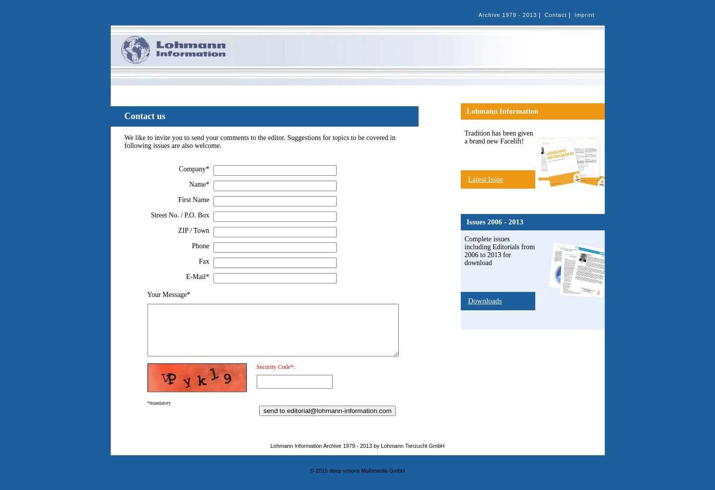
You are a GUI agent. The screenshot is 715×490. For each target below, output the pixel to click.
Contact (556, 15)
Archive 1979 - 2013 (508, 15)
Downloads (485, 301)
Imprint (584, 15)
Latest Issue (485, 179)
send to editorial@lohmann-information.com (327, 411)
